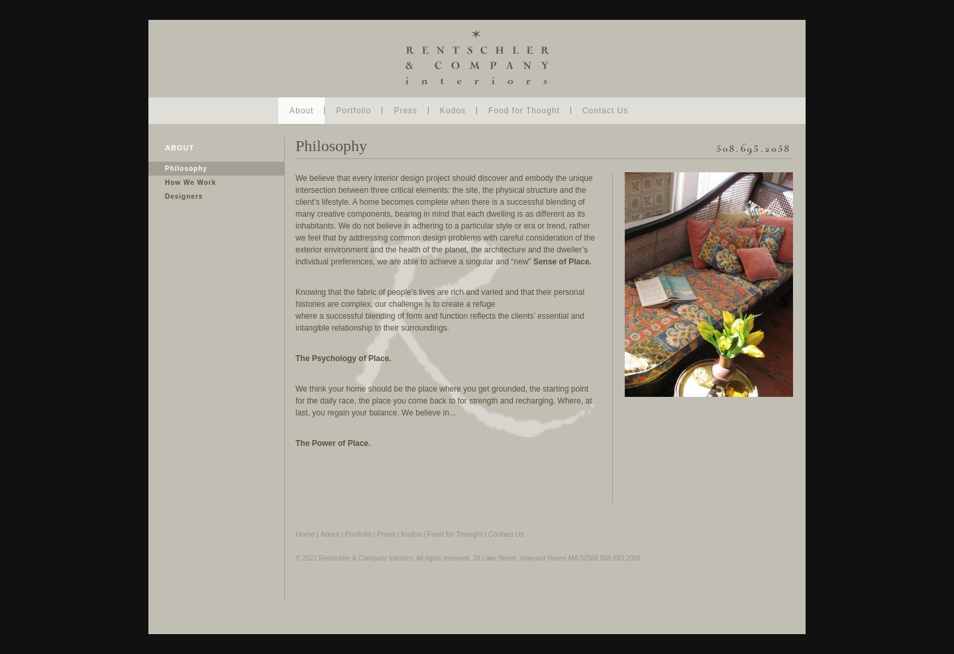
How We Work (190, 182)
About (301, 110)
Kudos (453, 110)
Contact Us (605, 110)
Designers (184, 196)
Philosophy (186, 168)
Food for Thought (524, 110)
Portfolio (353, 110)
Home (305, 534)
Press (405, 110)
